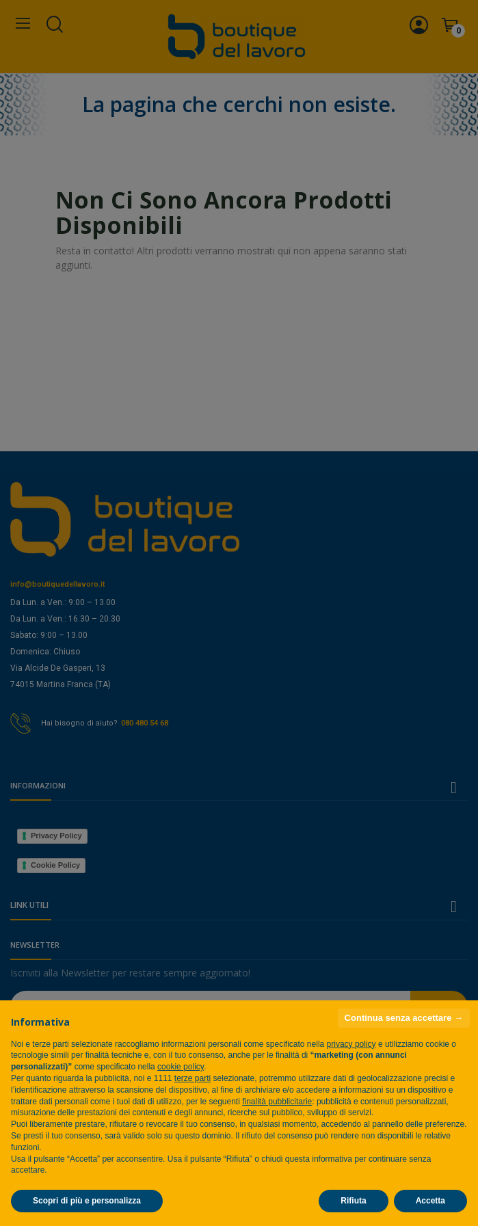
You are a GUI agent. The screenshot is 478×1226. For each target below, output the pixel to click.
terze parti (192, 1078)
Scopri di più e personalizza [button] (87, 1200)
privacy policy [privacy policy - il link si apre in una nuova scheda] (351, 1044)
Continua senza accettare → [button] (404, 1018)
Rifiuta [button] (353, 1200)
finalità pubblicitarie (277, 1101)
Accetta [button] (430, 1200)
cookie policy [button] (180, 1066)
